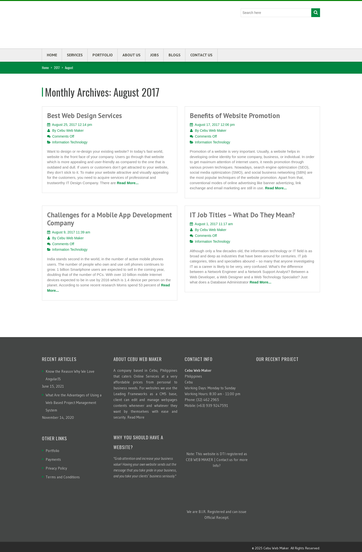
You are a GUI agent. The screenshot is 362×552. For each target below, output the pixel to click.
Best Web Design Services (84, 115)
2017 (57, 67)
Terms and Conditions (63, 477)
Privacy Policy (56, 468)
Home (52, 54)
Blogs (175, 54)
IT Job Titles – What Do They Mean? (242, 214)
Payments (53, 459)
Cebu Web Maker (70, 130)
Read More (135, 417)
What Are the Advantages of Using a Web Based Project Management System (73, 402)
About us (131, 54)
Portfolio (102, 54)
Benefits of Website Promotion (235, 115)
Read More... (128, 183)
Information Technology (70, 142)
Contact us (201, 54)
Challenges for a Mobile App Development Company (109, 219)
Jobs (154, 54)
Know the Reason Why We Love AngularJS (70, 375)
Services (75, 54)
